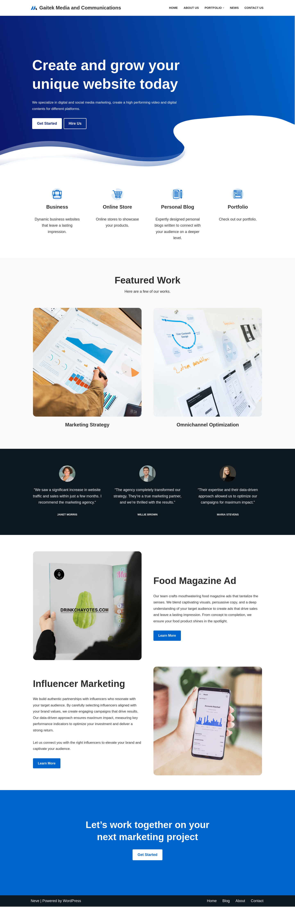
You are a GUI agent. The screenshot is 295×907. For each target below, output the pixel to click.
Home (173, 7)
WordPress (72, 901)
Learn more (167, 636)
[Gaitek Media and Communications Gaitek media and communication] (76, 8)
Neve (35, 901)
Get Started (47, 123)
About (240, 901)
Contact (257, 901)
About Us (191, 7)
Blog (226, 901)
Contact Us (253, 7)
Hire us (75, 123)
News (234, 7)
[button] (223, 8)
